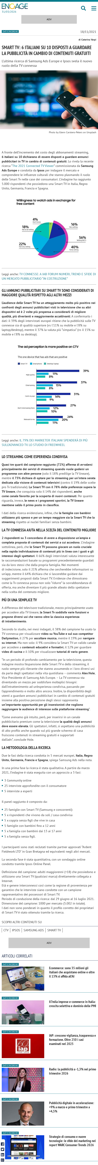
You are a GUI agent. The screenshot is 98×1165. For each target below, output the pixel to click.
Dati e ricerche (10, 31)
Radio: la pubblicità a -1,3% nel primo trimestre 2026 (72, 1071)
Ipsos (16, 930)
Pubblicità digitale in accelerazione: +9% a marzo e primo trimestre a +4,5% (71, 1107)
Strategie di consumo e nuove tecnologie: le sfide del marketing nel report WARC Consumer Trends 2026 (72, 1141)
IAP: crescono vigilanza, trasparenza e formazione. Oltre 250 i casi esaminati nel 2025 (72, 1039)
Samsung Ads (34, 930)
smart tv (54, 930)
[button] (93, 8)
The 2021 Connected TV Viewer (33, 166)
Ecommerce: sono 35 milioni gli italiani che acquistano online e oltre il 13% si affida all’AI (72, 972)
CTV (5, 930)
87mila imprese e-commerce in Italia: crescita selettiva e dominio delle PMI (72, 1004)
